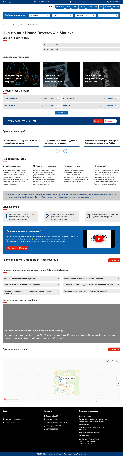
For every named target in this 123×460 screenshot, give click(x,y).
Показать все (61, 116)
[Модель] (85, 15)
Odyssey (23, 25)
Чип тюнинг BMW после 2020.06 (89, 436)
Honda (15, 25)
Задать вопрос (110, 125)
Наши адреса (9, 2)
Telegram (22, 252)
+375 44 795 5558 (27, 218)
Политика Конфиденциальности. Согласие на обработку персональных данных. (93, 424)
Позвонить (12, 252)
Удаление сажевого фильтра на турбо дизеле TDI (92, 432)
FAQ (99, 7)
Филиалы (106, 7)
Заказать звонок (84, 439)
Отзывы (70, 7)
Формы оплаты (84, 428)
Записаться (98, 125)
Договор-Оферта (85, 420)
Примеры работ (90, 7)
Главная (79, 7)
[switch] (57, 102)
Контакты (115, 7)
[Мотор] (108, 15)
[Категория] (39, 15)
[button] (65, 155)
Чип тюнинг (54, 7)
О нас (63, 7)
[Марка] (62, 15)
